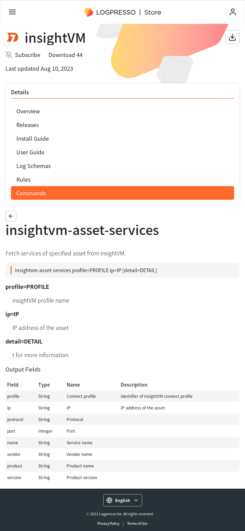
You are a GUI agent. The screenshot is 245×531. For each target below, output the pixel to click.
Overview (28, 111)
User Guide (30, 152)
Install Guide (32, 138)
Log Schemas (33, 166)
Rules (23, 179)
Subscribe (27, 55)
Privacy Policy (108, 523)
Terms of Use (137, 523)
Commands (31, 193)
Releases (27, 125)
